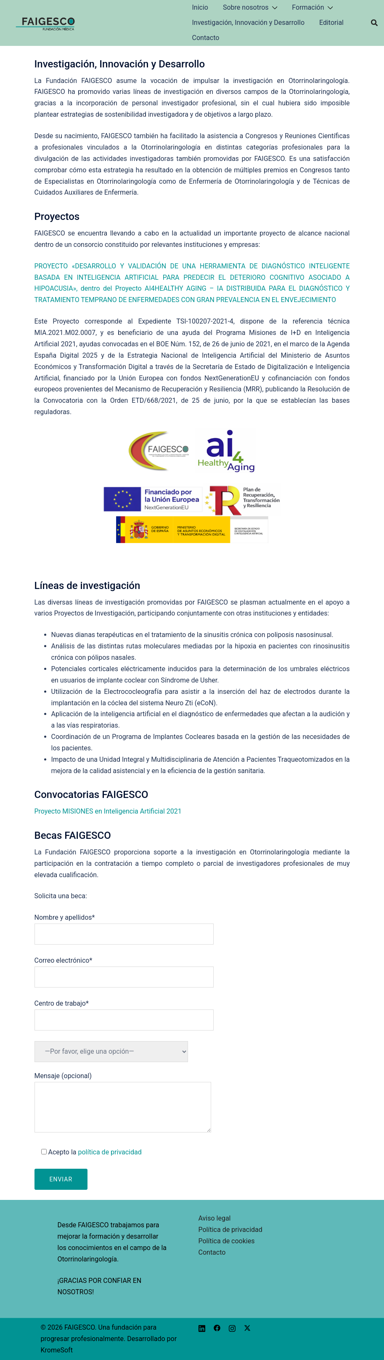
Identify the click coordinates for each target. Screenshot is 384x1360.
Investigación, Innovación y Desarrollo (248, 23)
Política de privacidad (230, 1230)
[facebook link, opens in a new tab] (217, 1327)
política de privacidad (109, 1152)
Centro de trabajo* (124, 1011)
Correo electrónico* (124, 968)
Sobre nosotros (246, 7)
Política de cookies (227, 1241)
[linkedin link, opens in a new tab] (202, 1327)
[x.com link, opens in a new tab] (247, 1327)
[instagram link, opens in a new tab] (232, 1327)
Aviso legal (215, 1218)
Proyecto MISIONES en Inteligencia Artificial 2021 (108, 811)
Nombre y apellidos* (124, 925)
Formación (308, 7)
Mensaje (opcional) (122, 1103)
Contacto (206, 38)
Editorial (331, 23)
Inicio (200, 7)
